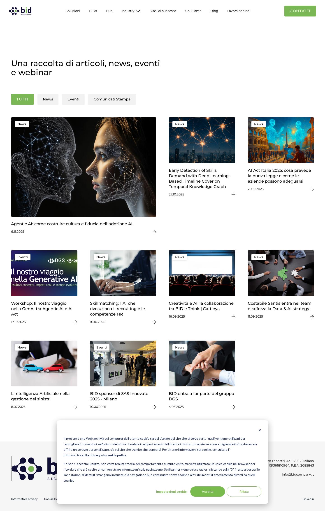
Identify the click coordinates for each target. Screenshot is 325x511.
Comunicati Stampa (112, 99)
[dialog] (162, 462)
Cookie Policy (53, 499)
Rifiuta (244, 491)
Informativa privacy (24, 499)
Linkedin (308, 499)
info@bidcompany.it (298, 474)
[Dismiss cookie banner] (259, 430)
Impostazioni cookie (171, 491)
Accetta (208, 491)
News (48, 99)
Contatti (300, 11)
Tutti (22, 99)
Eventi (73, 99)
